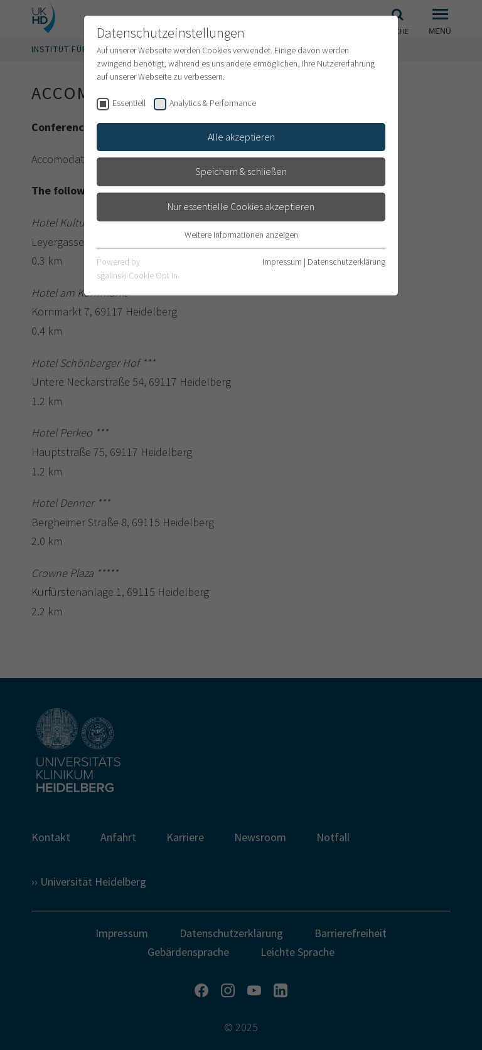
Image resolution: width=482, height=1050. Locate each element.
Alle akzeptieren (241, 136)
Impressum (282, 261)
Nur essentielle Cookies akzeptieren (241, 206)
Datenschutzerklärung (346, 261)
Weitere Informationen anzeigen (241, 234)
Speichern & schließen (241, 171)
